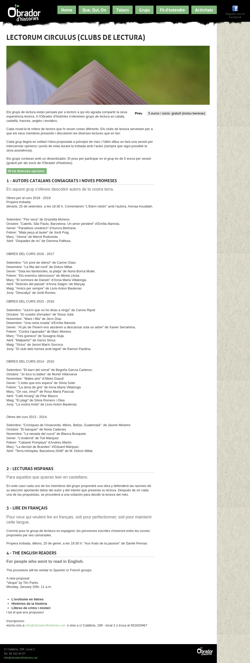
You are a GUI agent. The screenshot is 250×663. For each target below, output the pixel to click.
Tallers (122, 9)
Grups (144, 9)
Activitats (204, 9)
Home (66, 9)
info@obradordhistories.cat (45, 625)
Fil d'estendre (172, 9)
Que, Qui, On (94, 9)
